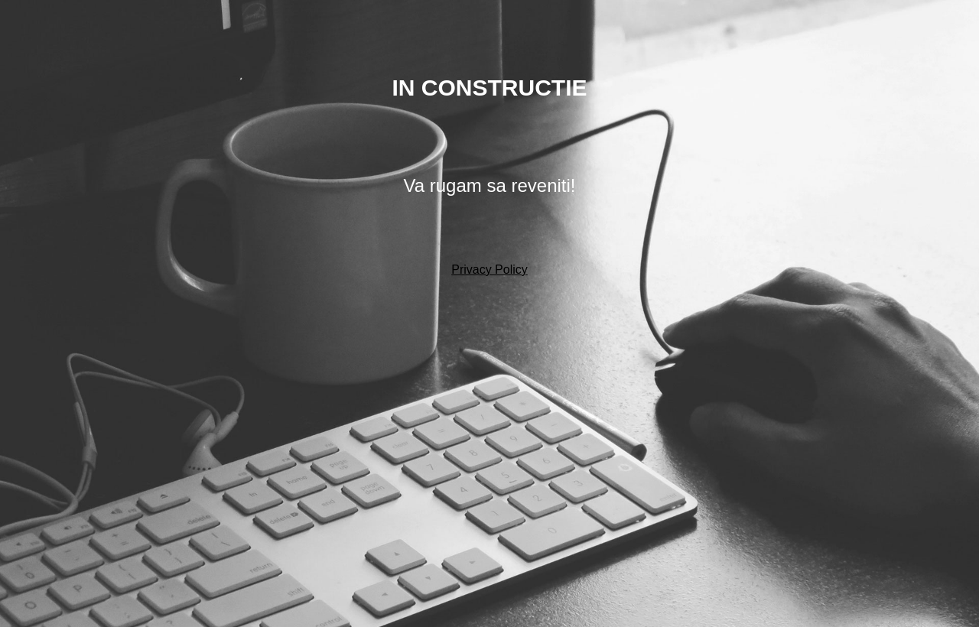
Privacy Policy (489, 269)
